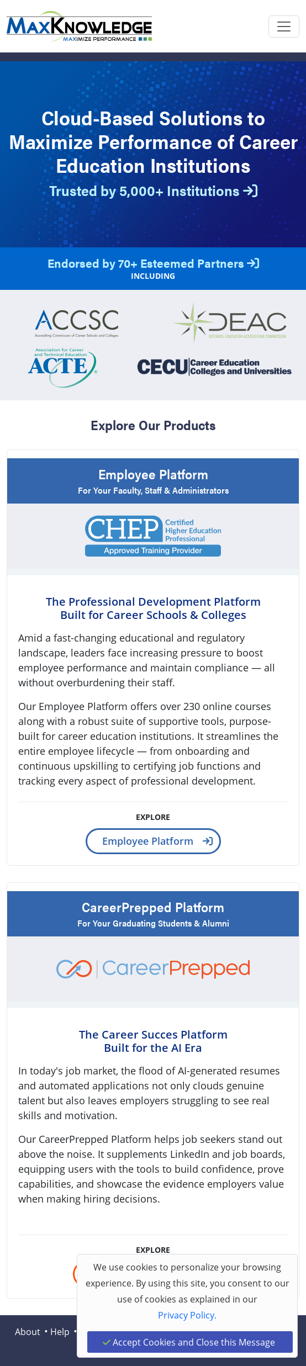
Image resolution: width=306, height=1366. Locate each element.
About (27, 1331)
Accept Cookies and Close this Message (189, 1342)
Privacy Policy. (187, 1315)
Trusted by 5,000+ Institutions (153, 190)
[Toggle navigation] (283, 26)
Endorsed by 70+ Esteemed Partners (153, 262)
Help (60, 1331)
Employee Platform (147, 841)
